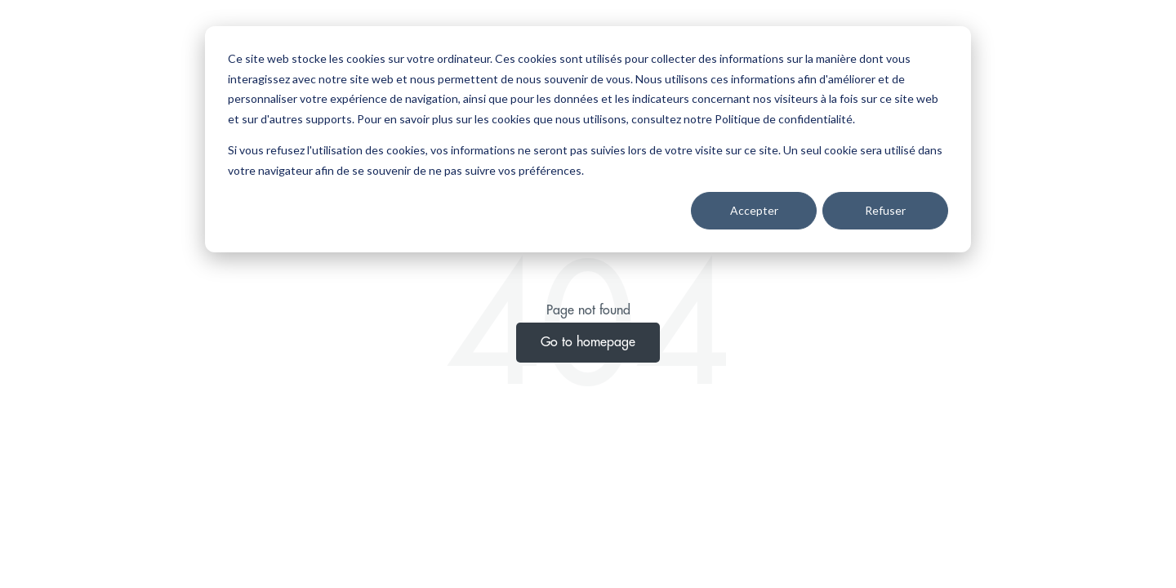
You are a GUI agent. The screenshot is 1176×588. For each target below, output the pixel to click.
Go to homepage (588, 342)
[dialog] (588, 139)
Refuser (885, 210)
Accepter (754, 210)
